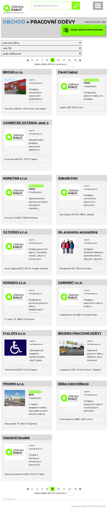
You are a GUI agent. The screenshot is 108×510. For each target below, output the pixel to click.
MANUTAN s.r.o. (15, 178)
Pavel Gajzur (68, 72)
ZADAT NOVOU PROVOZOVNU (83, 30)
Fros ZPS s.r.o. (14, 333)
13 (75, 60)
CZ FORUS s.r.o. (15, 232)
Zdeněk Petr (68, 178)
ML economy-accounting (78, 232)
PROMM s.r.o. (13, 384)
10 (58, 60)
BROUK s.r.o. (13, 72)
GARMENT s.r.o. (70, 282)
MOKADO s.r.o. (14, 282)
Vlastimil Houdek (16, 438)
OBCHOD (14, 22)
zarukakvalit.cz (80, 506)
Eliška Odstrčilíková (73, 384)
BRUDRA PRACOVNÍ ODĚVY (79, 333)
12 (69, 60)
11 (64, 60)
